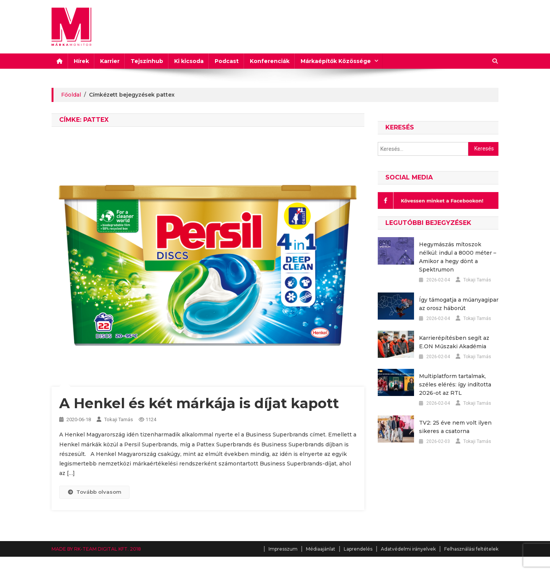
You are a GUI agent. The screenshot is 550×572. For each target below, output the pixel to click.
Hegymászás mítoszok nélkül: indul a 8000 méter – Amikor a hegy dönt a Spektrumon (457, 257)
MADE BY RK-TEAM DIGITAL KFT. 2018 (96, 549)
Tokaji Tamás (118, 419)
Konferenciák (270, 61)
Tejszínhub (147, 61)
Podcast (227, 61)
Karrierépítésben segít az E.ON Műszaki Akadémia (454, 342)
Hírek (81, 61)
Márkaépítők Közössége (336, 61)
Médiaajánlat (320, 549)
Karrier (110, 61)
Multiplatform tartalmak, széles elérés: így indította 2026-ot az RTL (455, 384)
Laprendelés (358, 549)
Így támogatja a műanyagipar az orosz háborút (458, 304)
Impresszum (283, 549)
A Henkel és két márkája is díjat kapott (199, 403)
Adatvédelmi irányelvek (408, 549)
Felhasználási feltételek (471, 549)
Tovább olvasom (94, 492)
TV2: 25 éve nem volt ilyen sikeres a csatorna (455, 427)
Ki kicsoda (189, 61)
